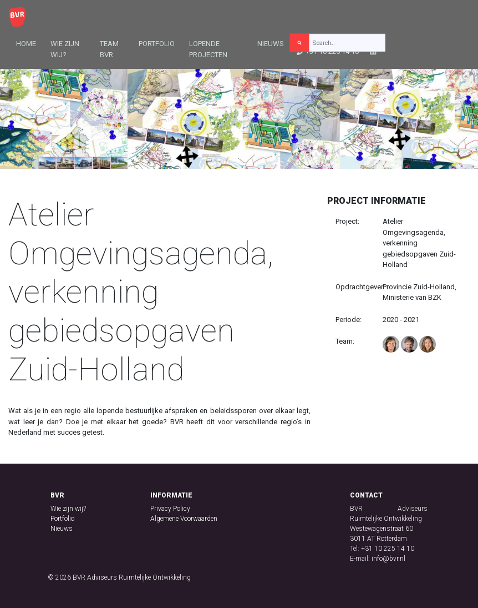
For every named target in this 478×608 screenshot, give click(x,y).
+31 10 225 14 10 (387, 548)
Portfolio (157, 43)
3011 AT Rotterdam (378, 538)
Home (26, 43)
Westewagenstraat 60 (381, 528)
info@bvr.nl (388, 558)
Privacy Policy (170, 508)
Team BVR (109, 49)
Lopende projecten (208, 49)
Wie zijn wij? (64, 49)
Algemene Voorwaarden (183, 518)
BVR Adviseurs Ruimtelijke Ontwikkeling (132, 577)
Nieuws (270, 43)
